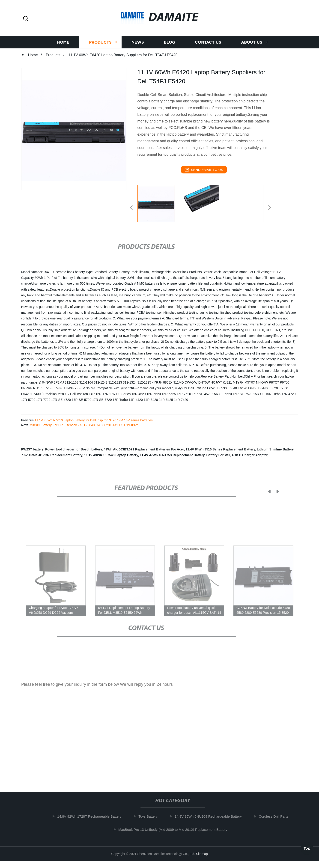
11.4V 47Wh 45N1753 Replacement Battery (172, 455)
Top (307, 847)
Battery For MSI (218, 455)
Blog (169, 45)
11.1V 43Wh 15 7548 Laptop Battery (111, 455)
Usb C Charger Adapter (250, 455)
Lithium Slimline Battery (275, 449)
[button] (25, 18)
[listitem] (159, 206)
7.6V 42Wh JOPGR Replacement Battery (51, 455)
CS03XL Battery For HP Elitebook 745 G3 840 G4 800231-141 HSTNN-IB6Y (83, 425)
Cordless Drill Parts (275, 816)
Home (63, 45)
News (137, 45)
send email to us (204, 169)
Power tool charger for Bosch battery (73, 449)
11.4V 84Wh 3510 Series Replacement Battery (220, 449)
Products (100, 45)
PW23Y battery (32, 449)
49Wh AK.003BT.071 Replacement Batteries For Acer (144, 449)
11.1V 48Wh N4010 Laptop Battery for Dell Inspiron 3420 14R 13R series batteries (94, 420)
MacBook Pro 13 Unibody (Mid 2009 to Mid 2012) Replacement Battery (174, 829)
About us (251, 45)
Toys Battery (150, 816)
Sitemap (202, 854)
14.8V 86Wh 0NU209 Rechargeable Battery (210, 816)
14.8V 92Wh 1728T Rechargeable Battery (91, 816)
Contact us (208, 45)
